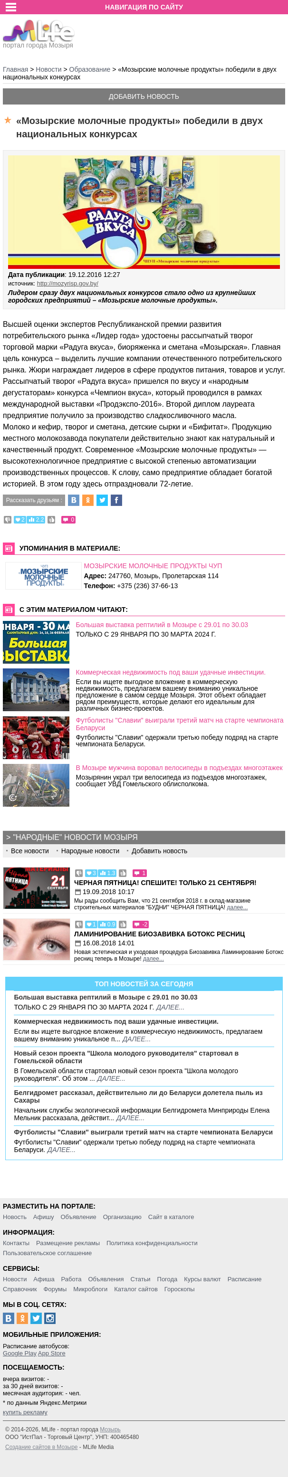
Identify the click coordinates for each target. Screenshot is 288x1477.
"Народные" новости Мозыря (75, 837)
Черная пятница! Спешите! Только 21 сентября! (165, 882)
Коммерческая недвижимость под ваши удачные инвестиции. (171, 672)
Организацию (122, 1216)
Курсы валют (202, 1279)
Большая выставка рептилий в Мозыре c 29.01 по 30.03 (162, 625)
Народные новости (90, 851)
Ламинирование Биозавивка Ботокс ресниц (159, 934)
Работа (71, 1279)
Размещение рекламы (68, 1243)
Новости (15, 1279)
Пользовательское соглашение (47, 1253)
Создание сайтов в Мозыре (41, 1447)
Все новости (30, 851)
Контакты (16, 1243)
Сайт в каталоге (171, 1216)
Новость (15, 1216)
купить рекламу (25, 1412)
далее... (237, 907)
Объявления (106, 1279)
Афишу (43, 1216)
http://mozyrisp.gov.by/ (67, 283)
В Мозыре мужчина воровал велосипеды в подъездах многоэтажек (179, 768)
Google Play (20, 1353)
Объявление (78, 1216)
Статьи (141, 1279)
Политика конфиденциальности (152, 1243)
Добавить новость (144, 96)
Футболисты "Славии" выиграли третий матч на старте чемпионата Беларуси (143, 1132)
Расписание (245, 1279)
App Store (52, 1353)
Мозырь (110, 1429)
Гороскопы (179, 1289)
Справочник (20, 1289)
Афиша (43, 1279)
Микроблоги (90, 1289)
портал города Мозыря (39, 42)
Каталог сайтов (136, 1289)
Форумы (55, 1289)
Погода (167, 1279)
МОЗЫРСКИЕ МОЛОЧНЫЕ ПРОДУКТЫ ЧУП (153, 566)
